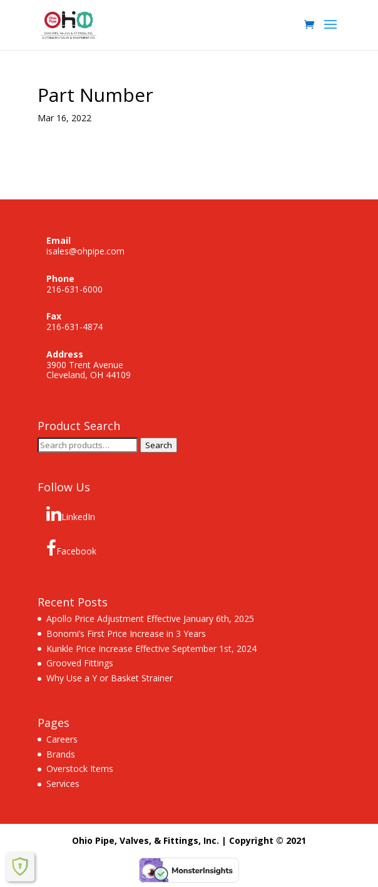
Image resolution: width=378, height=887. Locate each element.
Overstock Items (79, 768)
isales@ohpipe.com (85, 251)
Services (62, 783)
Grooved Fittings (79, 663)
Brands (60, 754)
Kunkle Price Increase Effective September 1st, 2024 (151, 648)
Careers (62, 739)
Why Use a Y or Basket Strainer (109, 678)
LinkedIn (70, 514)
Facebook (71, 548)
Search (158, 445)
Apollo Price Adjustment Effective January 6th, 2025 (150, 618)
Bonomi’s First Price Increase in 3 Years (126, 633)
